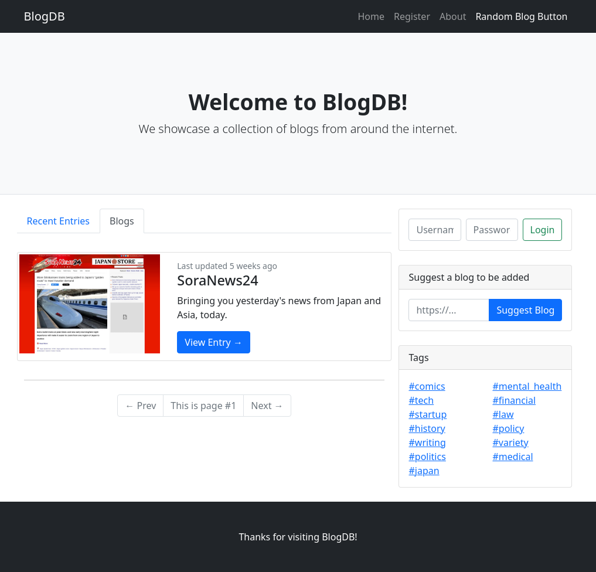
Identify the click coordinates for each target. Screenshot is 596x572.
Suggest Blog (525, 310)
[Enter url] (448, 310)
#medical (512, 456)
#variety (510, 442)
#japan (423, 470)
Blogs (122, 221)
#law (502, 414)
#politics (426, 456)
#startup (427, 414)
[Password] (492, 230)
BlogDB (44, 16)
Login (542, 229)
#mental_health (526, 386)
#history (426, 428)
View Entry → (214, 342)
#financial (514, 400)
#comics (426, 386)
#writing (426, 442)
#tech (421, 400)
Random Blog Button (521, 16)
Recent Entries (58, 221)
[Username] (434, 230)
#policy (508, 428)
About (453, 16)
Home (370, 16)
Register (412, 16)
